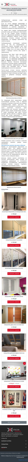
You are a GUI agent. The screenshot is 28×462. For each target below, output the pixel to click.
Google (26, 457)
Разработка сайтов (23, 459)
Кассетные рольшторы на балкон (14, 268)
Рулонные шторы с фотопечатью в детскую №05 (14, 410)
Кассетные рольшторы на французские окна (14, 211)
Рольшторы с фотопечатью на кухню (14, 381)
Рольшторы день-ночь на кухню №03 (14, 324)
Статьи (15, 13)
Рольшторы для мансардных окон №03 (14, 353)
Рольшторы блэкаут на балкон (14, 240)
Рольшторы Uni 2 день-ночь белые (14, 296)
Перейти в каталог (14, 422)
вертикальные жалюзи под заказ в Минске (13, 145)
